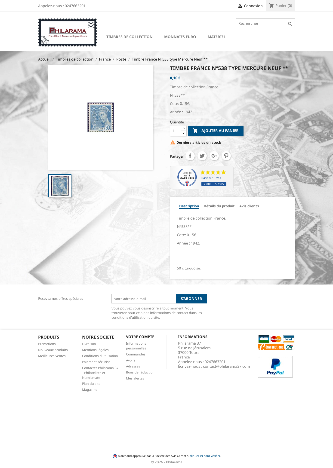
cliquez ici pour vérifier (205, 456)
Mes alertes (135, 378)
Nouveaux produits (53, 350)
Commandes (135, 354)
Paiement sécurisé (96, 362)
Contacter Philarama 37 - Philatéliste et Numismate (100, 373)
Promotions (47, 344)
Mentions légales (95, 350)
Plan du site (91, 383)
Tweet (202, 155)
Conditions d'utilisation (100, 356)
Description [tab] (189, 206)
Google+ (214, 155)
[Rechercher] (265, 23)
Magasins (89, 389)
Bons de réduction (140, 372)
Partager (190, 155)
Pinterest (226, 155)
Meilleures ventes (52, 356)
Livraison (89, 344)
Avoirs (131, 360)
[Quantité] (175, 131)
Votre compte (140, 336)
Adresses (133, 366)
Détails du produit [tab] (219, 206)
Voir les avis (214, 184)
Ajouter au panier (216, 131)
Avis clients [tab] (249, 206)
